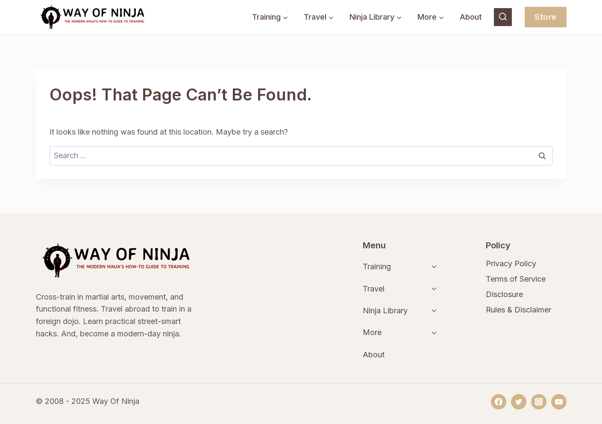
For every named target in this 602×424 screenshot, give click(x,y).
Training (377, 266)
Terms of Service (516, 278)
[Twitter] (518, 401)
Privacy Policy (511, 263)
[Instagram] (538, 401)
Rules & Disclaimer (518, 309)
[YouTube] (559, 401)
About (471, 16)
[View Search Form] (503, 17)
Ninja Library (385, 310)
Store (545, 17)
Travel (374, 288)
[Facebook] (498, 401)
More (372, 332)
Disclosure (504, 294)
